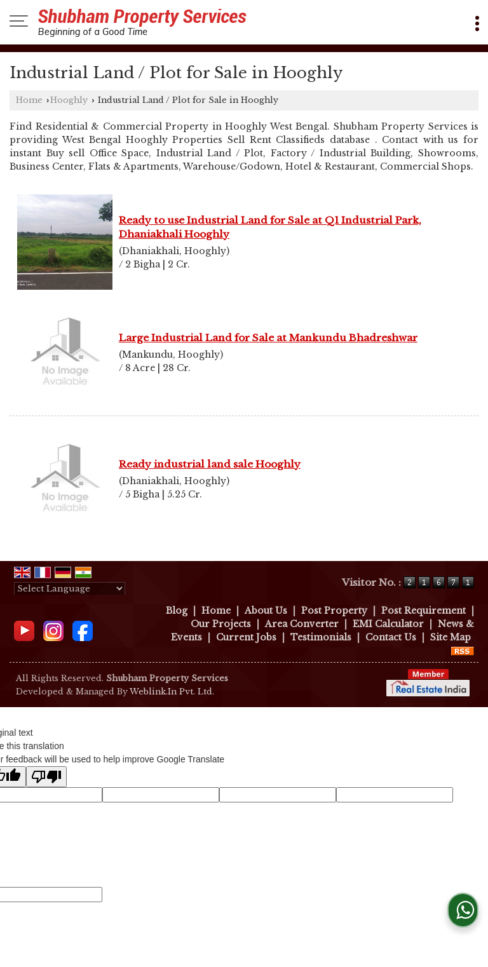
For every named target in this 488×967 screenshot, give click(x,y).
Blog (176, 610)
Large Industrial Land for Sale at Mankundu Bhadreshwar (268, 338)
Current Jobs (246, 637)
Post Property (334, 610)
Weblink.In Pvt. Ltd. (172, 691)
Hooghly (69, 100)
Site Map (450, 637)
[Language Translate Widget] (69, 588)
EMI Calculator (388, 624)
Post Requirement (423, 610)
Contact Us (390, 637)
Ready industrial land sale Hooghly (210, 464)
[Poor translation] (46, 776)
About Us (266, 610)
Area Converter (302, 624)
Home (29, 100)
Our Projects (221, 624)
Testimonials (320, 637)
